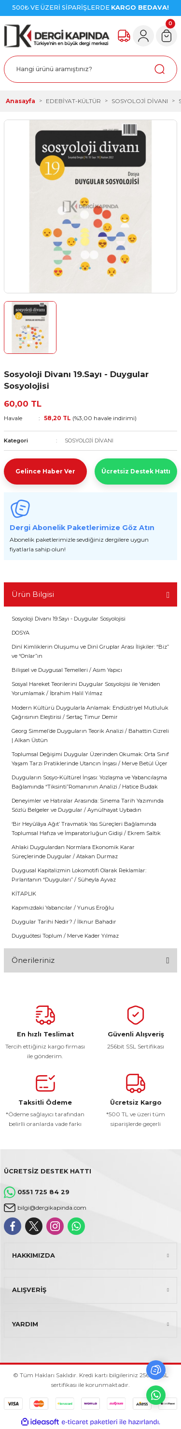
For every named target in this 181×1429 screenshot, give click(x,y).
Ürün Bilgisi (33, 594)
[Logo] (57, 36)
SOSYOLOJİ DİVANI (89, 440)
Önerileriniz (33, 960)
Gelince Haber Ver (45, 471)
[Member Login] (143, 35)
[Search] (90, 69)
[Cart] (166, 35)
